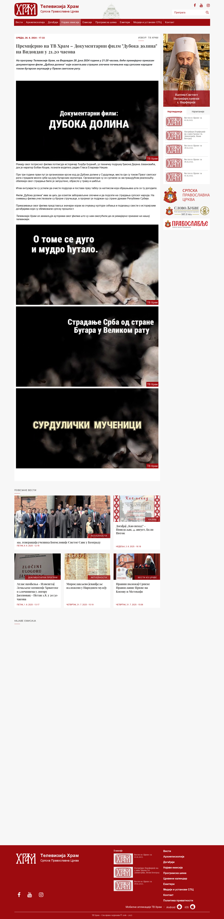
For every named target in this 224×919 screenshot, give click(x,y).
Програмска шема (106, 22)
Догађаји (53, 22)
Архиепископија (35, 22)
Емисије (87, 22)
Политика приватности (178, 900)
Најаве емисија (70, 22)
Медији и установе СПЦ (147, 22)
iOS (190, 907)
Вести (19, 22)
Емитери (125, 22)
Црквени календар (175, 878)
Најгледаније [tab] (174, 111)
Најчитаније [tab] (198, 111)
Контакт (169, 22)
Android (174, 907)
